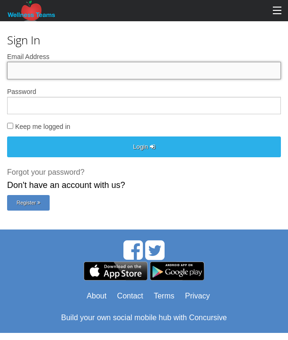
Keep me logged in (38, 126)
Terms (164, 296)
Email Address (28, 56)
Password (21, 91)
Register (28, 202)
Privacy (197, 296)
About (96, 296)
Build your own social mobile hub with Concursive (144, 318)
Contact (130, 296)
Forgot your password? (46, 172)
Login (144, 146)
